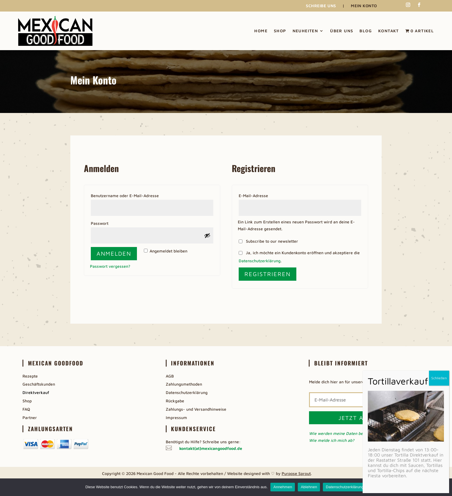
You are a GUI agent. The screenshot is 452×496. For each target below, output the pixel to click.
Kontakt (388, 30)
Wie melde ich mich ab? (331, 440)
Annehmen (282, 487)
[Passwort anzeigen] (207, 235)
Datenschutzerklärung (259, 260)
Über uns (341, 30)
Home (261, 30)
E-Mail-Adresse (266, 195)
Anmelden (114, 253)
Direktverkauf (35, 392)
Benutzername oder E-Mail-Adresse (137, 195)
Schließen (439, 378)
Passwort (112, 222)
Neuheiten (305, 30)
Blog (365, 30)
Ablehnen (309, 487)
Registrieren (267, 274)
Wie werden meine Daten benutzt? (341, 433)
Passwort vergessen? (110, 266)
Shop (280, 30)
